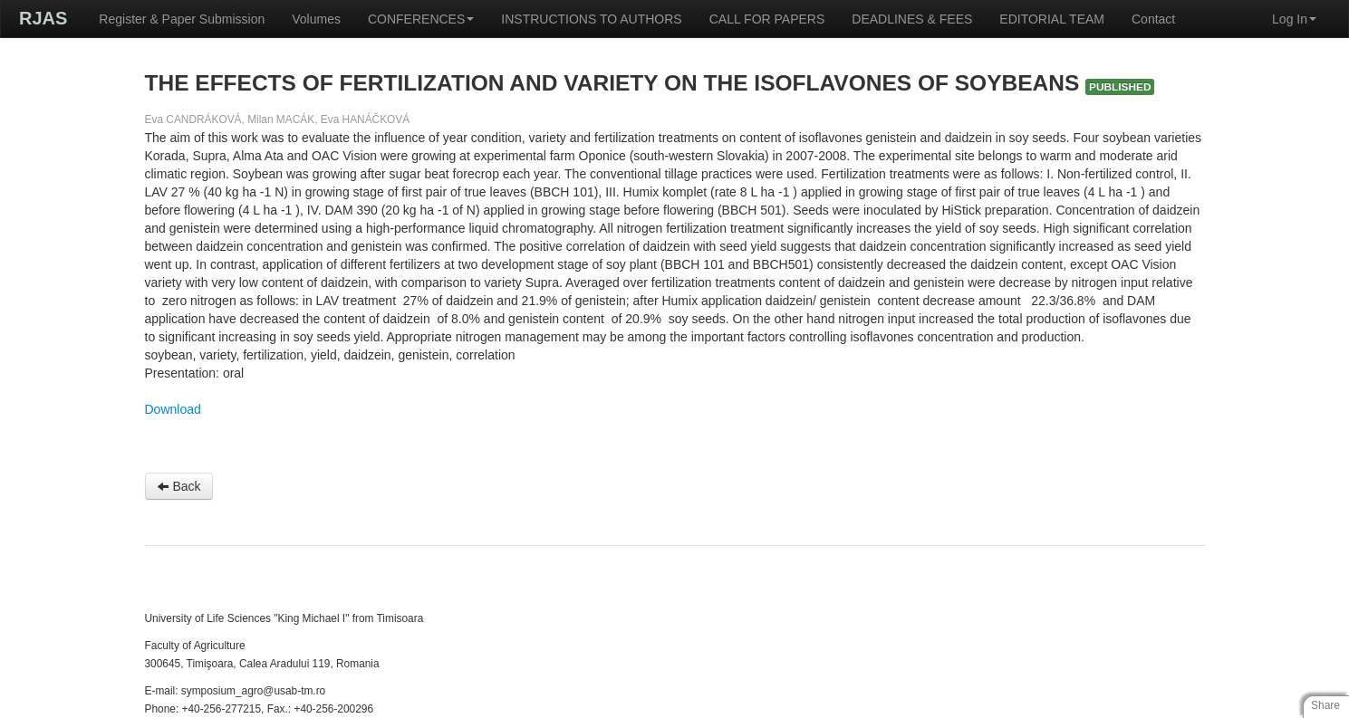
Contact (1153, 19)
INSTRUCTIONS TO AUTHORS (591, 19)
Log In (1294, 19)
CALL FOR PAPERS (767, 19)
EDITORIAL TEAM (1051, 19)
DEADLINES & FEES (912, 19)
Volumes (316, 19)
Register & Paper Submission (182, 19)
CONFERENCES (421, 19)
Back (179, 486)
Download (173, 409)
